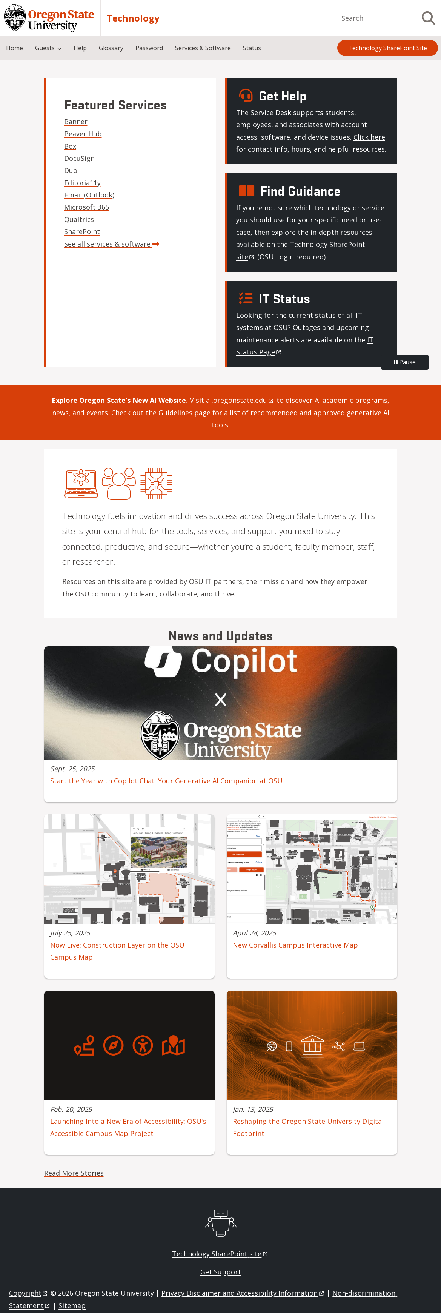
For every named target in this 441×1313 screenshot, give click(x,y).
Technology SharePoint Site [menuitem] (387, 48)
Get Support (220, 1271)
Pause (405, 362)
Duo (70, 170)
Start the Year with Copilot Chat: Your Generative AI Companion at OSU (166, 780)
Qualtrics (79, 219)
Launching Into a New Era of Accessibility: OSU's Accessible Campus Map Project (128, 1127)
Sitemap (72, 1305)
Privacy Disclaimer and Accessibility (243, 1293)
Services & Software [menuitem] (203, 48)
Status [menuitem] (252, 48)
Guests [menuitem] (45, 48)
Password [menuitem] (149, 48)
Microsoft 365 (86, 206)
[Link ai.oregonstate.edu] (240, 400)
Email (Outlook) (89, 194)
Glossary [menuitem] (111, 48)
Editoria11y (82, 182)
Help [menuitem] (80, 48)
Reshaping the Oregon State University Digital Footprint (308, 1127)
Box (70, 146)
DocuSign (79, 158)
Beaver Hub (83, 133)
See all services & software (111, 243)
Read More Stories (74, 1172)
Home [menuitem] (14, 48)
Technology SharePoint (220, 1253)
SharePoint (82, 231)
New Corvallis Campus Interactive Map (295, 944)
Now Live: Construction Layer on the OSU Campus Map (117, 951)
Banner (76, 121)
